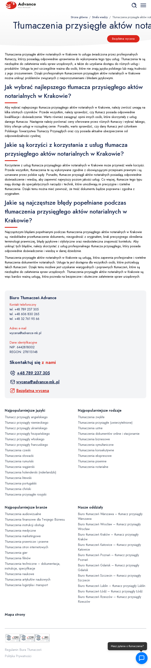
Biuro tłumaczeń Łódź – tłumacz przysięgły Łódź (110, 591)
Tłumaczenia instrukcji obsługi (24, 525)
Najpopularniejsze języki (25, 410)
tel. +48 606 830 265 (24, 314)
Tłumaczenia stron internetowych (26, 547)
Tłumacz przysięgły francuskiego (26, 444)
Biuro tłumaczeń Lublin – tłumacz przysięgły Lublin (111, 586)
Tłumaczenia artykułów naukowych (27, 579)
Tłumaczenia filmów (18, 558)
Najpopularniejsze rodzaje (100, 410)
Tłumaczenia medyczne (20, 530)
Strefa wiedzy (100, 17)
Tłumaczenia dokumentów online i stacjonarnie (109, 433)
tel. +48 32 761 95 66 (24, 319)
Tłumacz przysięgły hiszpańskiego (27, 433)
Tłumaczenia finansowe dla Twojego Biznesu (35, 519)
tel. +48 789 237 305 (24, 309)
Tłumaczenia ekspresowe (95, 455)
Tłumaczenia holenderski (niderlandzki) (30, 472)
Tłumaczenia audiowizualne (23, 514)
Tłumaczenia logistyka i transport (26, 585)
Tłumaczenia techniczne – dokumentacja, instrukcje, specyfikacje (32, 566)
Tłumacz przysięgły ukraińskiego (26, 428)
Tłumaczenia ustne (90, 428)
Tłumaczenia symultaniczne (96, 444)
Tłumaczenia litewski (18, 478)
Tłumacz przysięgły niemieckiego (26, 422)
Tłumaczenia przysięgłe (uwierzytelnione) (105, 422)
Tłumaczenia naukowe (19, 574)
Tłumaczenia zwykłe (91, 417)
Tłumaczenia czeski (18, 450)
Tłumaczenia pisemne (92, 461)
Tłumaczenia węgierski (20, 467)
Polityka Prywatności (18, 656)
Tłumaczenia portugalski (21, 483)
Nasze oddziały (90, 507)
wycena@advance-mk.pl (25, 333)
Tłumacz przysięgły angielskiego (26, 417)
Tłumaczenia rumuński (19, 461)
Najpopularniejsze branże (26, 507)
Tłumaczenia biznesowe (94, 439)
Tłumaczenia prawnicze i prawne (26, 541)
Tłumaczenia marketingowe (23, 536)
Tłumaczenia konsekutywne (96, 450)
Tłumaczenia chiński (18, 489)
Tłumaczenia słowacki (19, 455)
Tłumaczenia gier (16, 552)
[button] (141, 658)
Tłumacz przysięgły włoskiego (24, 439)
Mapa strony (15, 614)
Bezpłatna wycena (123, 39)
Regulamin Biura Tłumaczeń (23, 649)
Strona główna (79, 17)
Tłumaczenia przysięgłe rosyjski (25, 494)
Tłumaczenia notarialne (93, 467)
